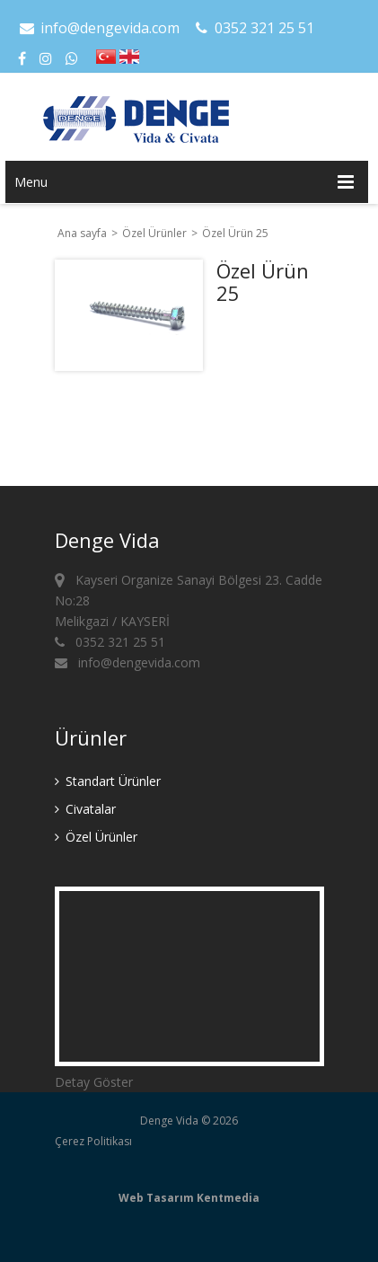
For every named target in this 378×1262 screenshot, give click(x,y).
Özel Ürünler (155, 233)
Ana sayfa (82, 233)
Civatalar (85, 808)
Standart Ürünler (108, 781)
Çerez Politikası (93, 1141)
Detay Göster (94, 1081)
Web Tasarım (156, 1197)
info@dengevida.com (99, 28)
